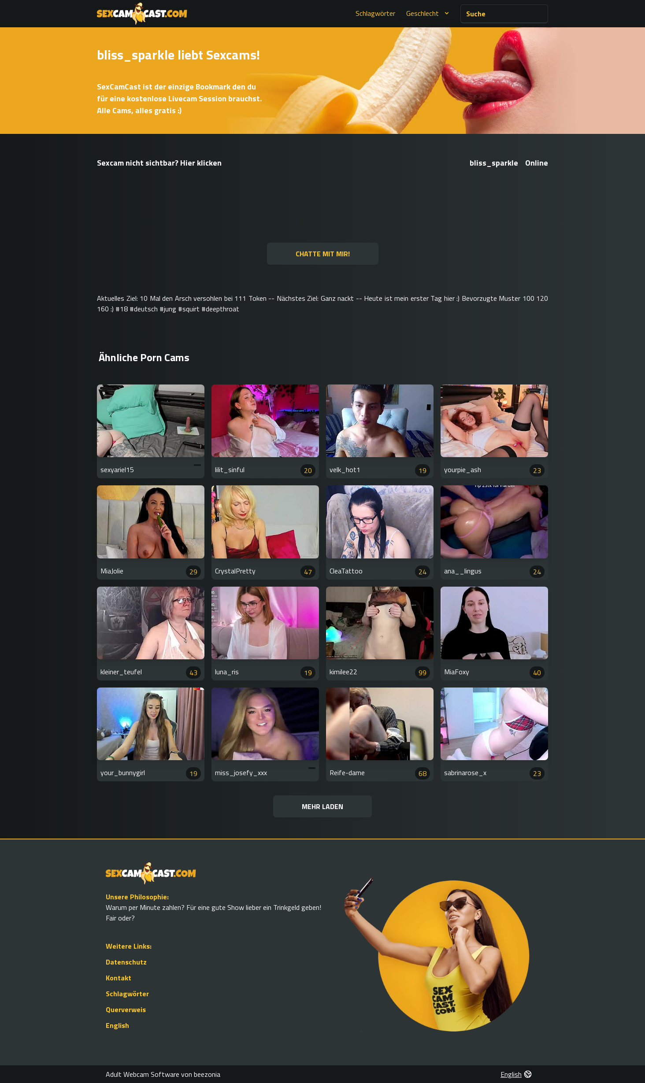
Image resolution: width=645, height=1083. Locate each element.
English (117, 1025)
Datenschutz (126, 962)
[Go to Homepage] (142, 14)
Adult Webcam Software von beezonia (163, 1074)
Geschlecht (428, 13)
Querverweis (126, 1009)
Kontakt (118, 977)
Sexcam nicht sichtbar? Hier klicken (159, 163)
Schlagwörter (375, 13)
